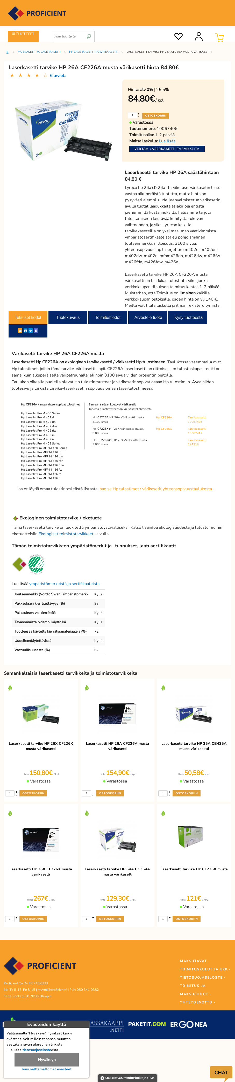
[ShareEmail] (20, 330)
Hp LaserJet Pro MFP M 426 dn (41, 452)
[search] (89, 34)
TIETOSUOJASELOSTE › (202, 977)
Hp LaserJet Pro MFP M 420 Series (44, 448)
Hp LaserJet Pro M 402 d (37, 417)
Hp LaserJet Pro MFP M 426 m (41, 474)
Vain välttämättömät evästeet (47, 1069)
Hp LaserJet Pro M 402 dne (39, 426)
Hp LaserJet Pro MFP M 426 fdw (42, 465)
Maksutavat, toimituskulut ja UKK (128, 1078)
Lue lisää (167, 141)
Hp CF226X (164, 429)
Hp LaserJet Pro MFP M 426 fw (41, 470)
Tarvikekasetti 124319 (197, 442)
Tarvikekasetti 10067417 (197, 431)
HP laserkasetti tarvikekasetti (93, 52)
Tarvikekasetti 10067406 (197, 420)
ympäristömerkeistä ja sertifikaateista (64, 584)
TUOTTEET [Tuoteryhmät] (23, 33)
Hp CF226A (164, 417)
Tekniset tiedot (28, 317)
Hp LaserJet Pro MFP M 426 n (40, 478)
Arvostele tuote (148, 317)
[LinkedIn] (25, 330)
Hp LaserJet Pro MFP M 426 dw (42, 456)
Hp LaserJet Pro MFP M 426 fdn (42, 461)
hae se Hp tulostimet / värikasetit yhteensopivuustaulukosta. (156, 489)
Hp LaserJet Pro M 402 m (38, 435)
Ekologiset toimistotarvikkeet (66, 534)
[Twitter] (31, 330)
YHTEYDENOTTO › (197, 1002)
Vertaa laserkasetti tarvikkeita (167, 149)
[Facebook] (36, 330)
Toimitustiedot (107, 317)
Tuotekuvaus (68, 317)
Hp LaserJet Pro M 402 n (37, 439)
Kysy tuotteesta (188, 317)
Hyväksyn (47, 1060)
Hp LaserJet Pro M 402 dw (38, 431)
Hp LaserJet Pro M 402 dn (38, 422)
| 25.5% (154, 90)
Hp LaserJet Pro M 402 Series (40, 444)
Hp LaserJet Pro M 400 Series (40, 413)
